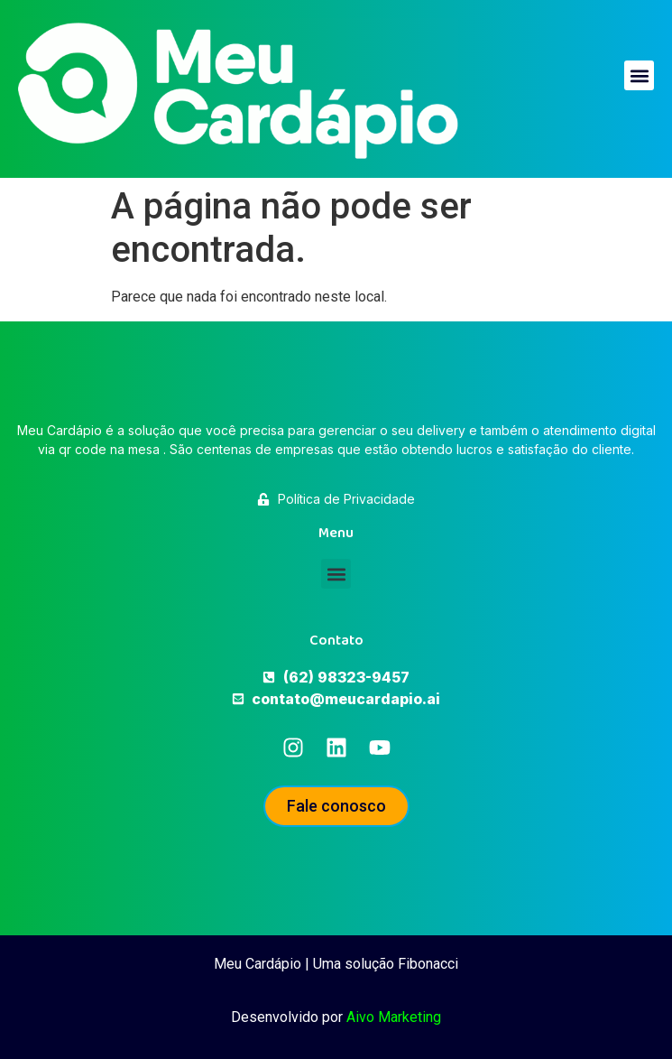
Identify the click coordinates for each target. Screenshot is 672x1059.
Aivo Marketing (393, 1017)
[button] (639, 75)
